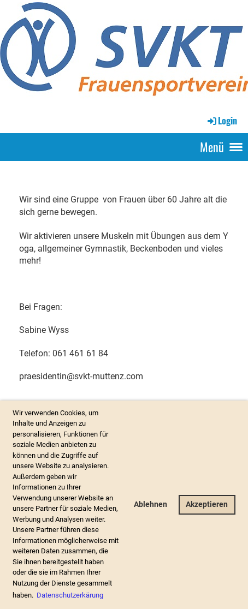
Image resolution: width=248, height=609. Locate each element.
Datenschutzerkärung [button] (70, 595)
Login (221, 120)
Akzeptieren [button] (207, 504)
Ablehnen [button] (150, 504)
